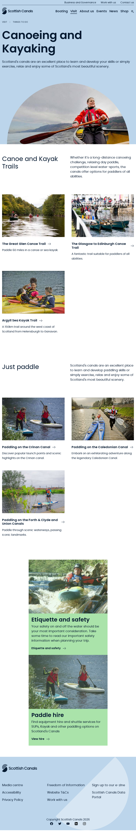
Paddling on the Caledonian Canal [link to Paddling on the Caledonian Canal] (102, 447)
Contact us (127, 2)
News (113, 11)
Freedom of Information (66, 785)
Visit (73, 11)
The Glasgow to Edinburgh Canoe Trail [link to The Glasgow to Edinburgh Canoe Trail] (103, 246)
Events (102, 11)
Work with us (108, 2)
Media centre (12, 785)
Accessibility (11, 792)
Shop (124, 11)
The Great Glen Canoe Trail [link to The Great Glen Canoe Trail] (26, 244)
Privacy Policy (12, 800)
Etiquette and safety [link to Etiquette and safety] (48, 648)
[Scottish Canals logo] (17, 10)
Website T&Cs (58, 792)
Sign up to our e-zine (108, 785)
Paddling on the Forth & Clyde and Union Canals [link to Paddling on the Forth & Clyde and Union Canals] (33, 522)
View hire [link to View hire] (40, 739)
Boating (62, 11)
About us (87, 11)
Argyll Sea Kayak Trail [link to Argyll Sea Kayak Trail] (22, 320)
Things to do (20, 21)
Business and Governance (80, 2)
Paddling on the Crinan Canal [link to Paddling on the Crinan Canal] (29, 447)
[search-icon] (132, 10)
